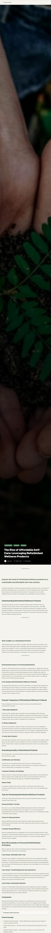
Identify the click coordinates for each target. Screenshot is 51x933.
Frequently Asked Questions (11, 912)
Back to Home (7, 2)
